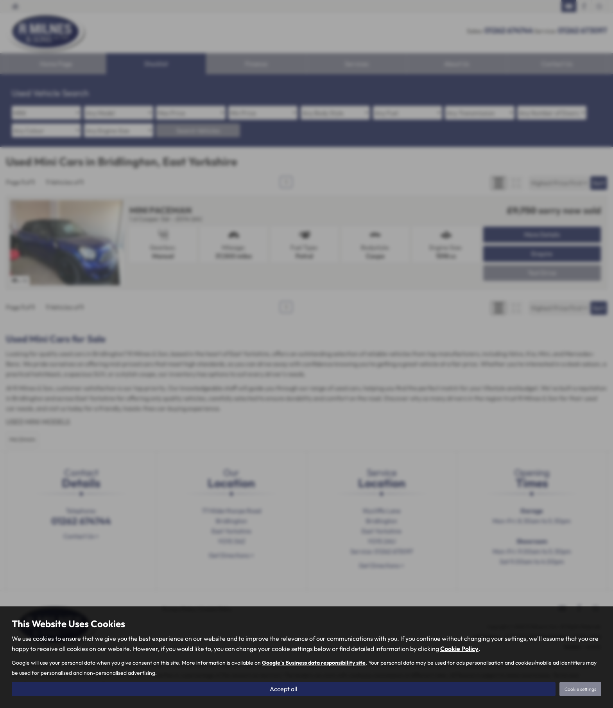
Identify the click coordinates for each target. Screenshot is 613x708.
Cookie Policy (459, 649)
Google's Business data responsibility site (314, 662)
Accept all (284, 689)
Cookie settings (580, 689)
